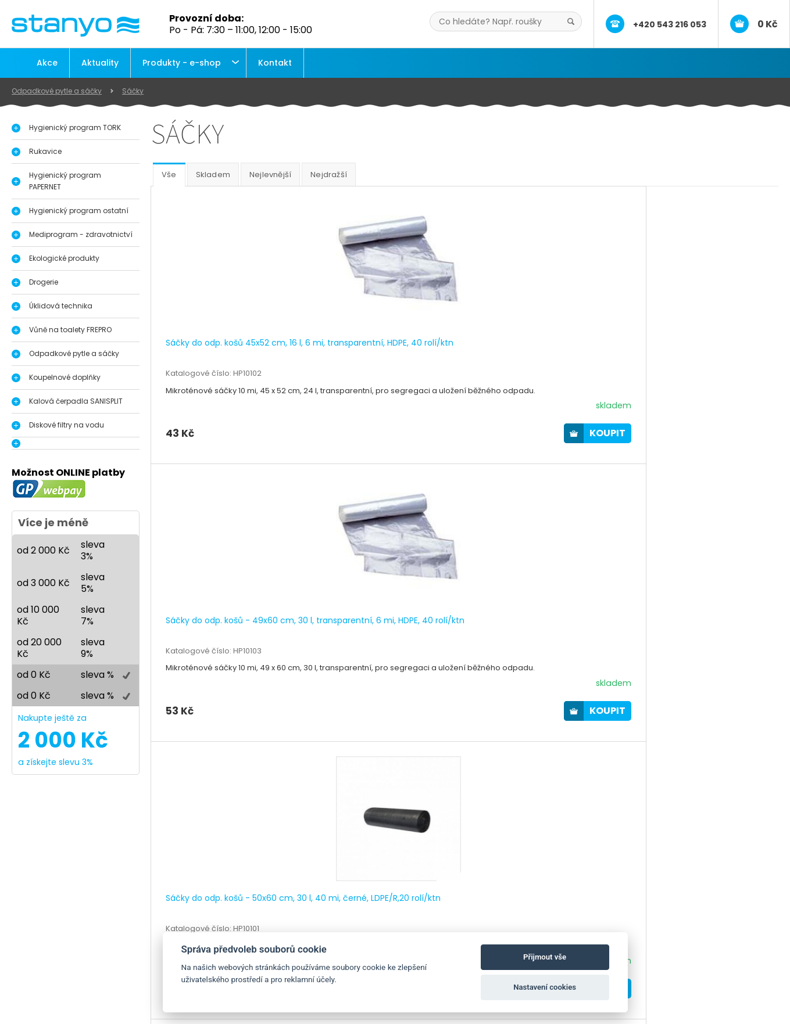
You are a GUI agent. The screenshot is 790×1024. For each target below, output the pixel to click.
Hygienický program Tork (86, 918)
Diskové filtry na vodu (66, 425)
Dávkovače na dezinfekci (86, 930)
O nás (304, 918)
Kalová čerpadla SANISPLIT (76, 401)
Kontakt (275, 63)
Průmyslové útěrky (72, 967)
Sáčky (133, 91)
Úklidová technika (60, 306)
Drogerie (43, 282)
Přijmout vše (544, 957)
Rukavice (45, 151)
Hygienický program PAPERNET (65, 181)
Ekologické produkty (64, 258)
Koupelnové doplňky (65, 377)
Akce (47, 63)
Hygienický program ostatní (78, 210)
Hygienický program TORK (75, 127)
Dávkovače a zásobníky (83, 942)
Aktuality (100, 63)
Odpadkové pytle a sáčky (57, 91)
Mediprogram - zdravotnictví (81, 234)
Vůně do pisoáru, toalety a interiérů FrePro (121, 955)
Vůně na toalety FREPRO (70, 330)
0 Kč (767, 24)
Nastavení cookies (544, 987)
